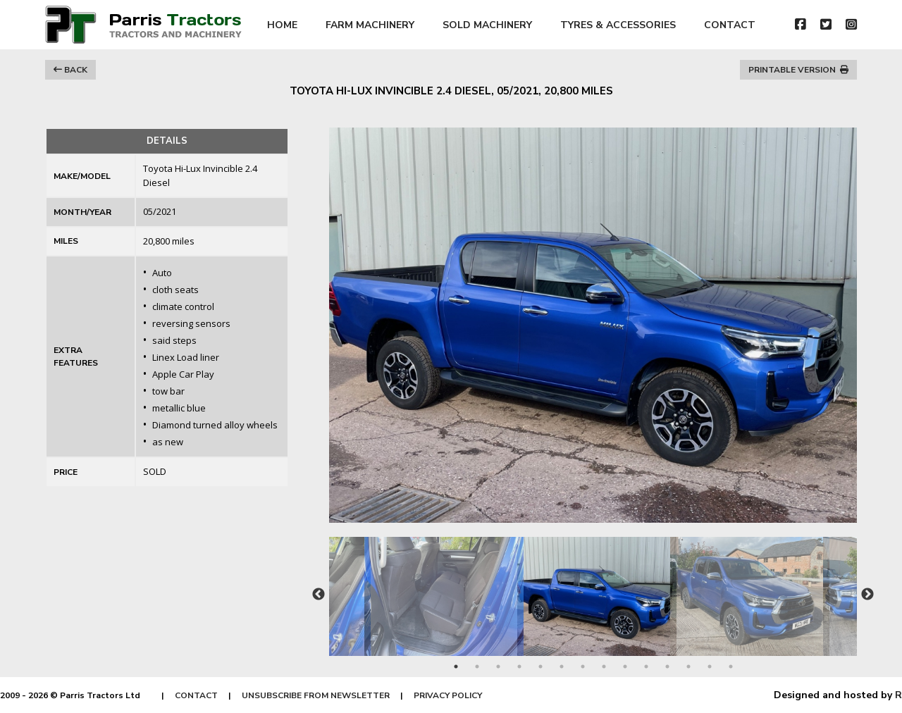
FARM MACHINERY (370, 25)
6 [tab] (562, 666)
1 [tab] (456, 666)
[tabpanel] (593, 589)
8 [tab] (604, 666)
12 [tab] (688, 666)
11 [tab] (667, 666)
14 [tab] (731, 666)
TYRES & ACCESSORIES (618, 25)
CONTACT (729, 25)
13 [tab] (710, 666)
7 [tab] (583, 666)
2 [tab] (477, 666)
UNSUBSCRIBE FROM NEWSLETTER (316, 695)
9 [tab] (625, 666)
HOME (282, 25)
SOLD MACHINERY (487, 25)
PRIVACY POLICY (448, 695)
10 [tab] (646, 666)
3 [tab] (498, 666)
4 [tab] (519, 666)
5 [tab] (540, 666)
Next (867, 595)
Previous (318, 595)
